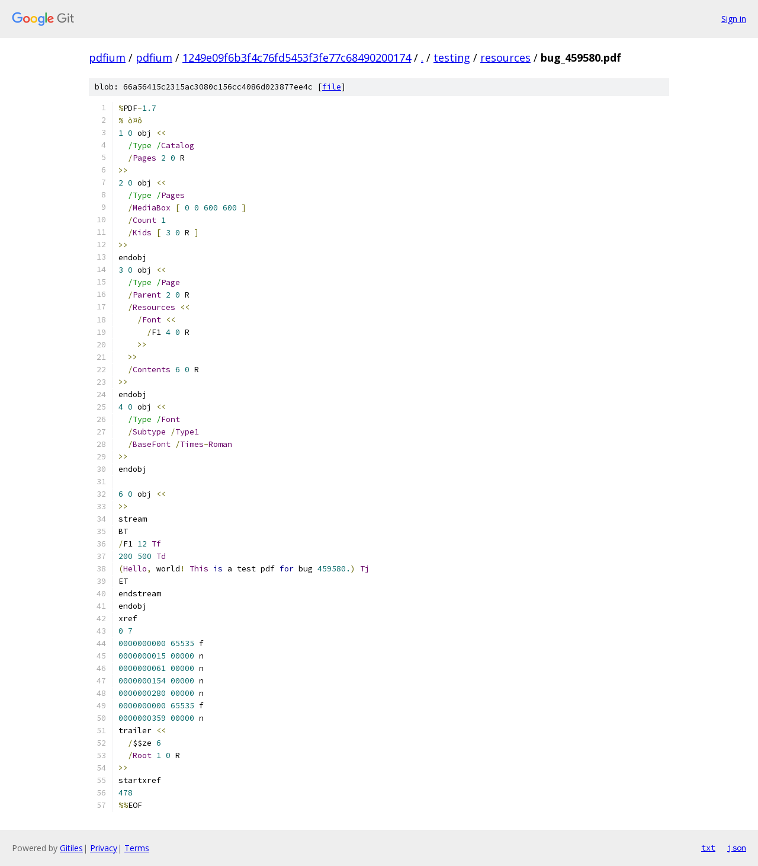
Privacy (103, 848)
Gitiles (71, 848)
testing (451, 57)
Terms (136, 848)
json (736, 847)
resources (505, 57)
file (331, 87)
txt (708, 847)
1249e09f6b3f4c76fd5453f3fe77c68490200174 (296, 57)
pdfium (107, 57)
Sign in (733, 18)
